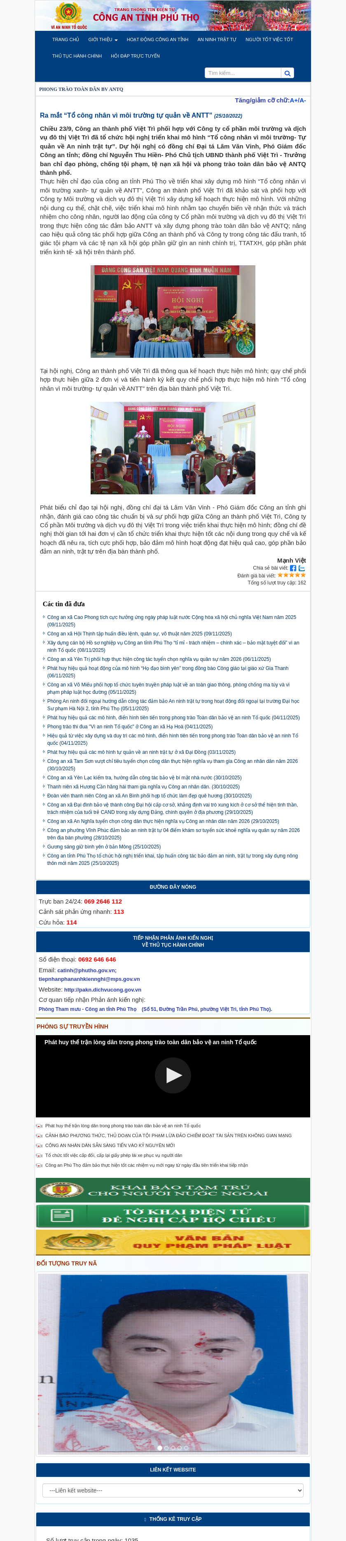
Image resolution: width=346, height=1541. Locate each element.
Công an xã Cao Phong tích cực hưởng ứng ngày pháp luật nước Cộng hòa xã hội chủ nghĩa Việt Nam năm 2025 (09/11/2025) (171, 621)
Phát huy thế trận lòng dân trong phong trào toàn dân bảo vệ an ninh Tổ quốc (123, 1125)
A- (302, 100)
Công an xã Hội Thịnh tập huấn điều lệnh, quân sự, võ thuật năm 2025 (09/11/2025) (139, 634)
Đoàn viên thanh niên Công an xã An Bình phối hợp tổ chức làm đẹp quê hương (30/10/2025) (149, 796)
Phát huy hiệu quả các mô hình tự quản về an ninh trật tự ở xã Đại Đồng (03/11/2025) (141, 752)
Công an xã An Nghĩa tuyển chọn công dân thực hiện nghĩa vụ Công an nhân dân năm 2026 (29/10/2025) (163, 821)
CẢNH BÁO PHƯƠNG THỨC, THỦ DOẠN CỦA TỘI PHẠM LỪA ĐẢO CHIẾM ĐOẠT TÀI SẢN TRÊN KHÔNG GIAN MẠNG (168, 1135)
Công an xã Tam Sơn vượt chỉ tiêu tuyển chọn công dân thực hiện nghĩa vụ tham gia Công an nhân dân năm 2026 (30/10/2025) (172, 765)
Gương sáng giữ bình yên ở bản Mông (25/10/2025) (104, 847)
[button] (66, 39)
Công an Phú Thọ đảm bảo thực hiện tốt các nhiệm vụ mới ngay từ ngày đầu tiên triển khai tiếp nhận (146, 1165)
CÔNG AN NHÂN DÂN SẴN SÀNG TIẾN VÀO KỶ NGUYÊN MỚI (110, 1145)
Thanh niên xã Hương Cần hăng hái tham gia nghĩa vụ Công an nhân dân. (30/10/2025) (143, 787)
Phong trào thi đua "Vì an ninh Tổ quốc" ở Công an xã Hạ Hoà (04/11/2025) (130, 727)
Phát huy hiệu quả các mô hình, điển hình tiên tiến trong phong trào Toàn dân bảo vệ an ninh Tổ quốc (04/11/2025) (173, 718)
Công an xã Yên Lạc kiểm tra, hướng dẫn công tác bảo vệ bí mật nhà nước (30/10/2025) (144, 778)
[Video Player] (173, 1076)
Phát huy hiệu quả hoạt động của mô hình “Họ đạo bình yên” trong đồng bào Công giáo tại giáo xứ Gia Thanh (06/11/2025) (168, 672)
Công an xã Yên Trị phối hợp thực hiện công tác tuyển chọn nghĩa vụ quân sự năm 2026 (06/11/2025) (159, 659)
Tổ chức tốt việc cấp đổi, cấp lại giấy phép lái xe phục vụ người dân (113, 1155)
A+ (294, 100)
